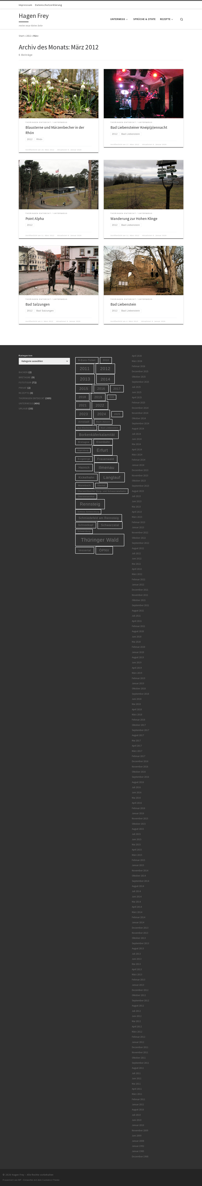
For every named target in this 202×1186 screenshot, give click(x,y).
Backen (23, 372)
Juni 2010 (136, 1120)
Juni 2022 (136, 558)
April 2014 (137, 906)
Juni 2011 (136, 1078)
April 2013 (137, 969)
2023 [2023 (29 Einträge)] (83, 414)
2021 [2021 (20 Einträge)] (83, 405)
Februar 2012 (138, 1036)
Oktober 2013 (139, 938)
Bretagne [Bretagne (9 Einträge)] (83, 442)
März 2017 (137, 751)
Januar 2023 (138, 527)
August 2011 (138, 1067)
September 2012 (140, 1000)
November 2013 (140, 932)
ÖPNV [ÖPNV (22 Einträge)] (104, 550)
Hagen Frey (18, 1174)
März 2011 (137, 1094)
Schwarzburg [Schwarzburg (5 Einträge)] (84, 531)
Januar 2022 (138, 584)
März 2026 (137, 361)
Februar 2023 (138, 522)
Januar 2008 (138, 1140)
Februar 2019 (138, 678)
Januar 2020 (138, 652)
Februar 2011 (138, 1099)
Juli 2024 (136, 433)
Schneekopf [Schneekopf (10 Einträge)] (85, 525)
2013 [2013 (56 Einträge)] (85, 379)
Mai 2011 (136, 1083)
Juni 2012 (136, 1016)
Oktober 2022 (139, 537)
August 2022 (138, 548)
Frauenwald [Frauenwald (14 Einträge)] (105, 459)
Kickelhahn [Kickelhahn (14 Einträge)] (86, 477)
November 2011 (140, 1052)
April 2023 (137, 511)
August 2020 (138, 631)
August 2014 (138, 886)
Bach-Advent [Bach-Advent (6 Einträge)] (103, 422)
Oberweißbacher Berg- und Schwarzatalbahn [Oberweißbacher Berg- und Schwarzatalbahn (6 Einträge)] (102, 491)
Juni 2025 (136, 392)
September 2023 (140, 485)
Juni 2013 (136, 958)
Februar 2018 (138, 719)
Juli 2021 (136, 615)
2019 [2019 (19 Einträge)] (98, 397)
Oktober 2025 (139, 376)
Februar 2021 (138, 626)
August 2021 (138, 610)
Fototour (25, 382)
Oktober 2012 (139, 995)
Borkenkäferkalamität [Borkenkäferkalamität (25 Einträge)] (97, 435)
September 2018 (140, 693)
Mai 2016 (136, 797)
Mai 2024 (136, 444)
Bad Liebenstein (123, 304)
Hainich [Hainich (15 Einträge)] (84, 467)
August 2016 (138, 782)
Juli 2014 (136, 891)
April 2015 (137, 849)
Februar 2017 (138, 756)
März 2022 (137, 574)
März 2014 (137, 912)
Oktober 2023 (139, 480)
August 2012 (138, 1005)
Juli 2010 (136, 1114)
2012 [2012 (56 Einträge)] (105, 368)
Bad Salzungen (37, 304)
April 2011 (137, 1088)
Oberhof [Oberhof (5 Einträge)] (101, 485)
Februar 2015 (138, 860)
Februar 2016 (138, 808)
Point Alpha (34, 218)
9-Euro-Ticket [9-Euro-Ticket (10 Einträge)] (87, 360)
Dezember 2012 (140, 990)
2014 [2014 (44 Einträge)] (105, 379)
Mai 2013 (136, 964)
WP (19, 1180)
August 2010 (138, 1109)
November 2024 (140, 413)
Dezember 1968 (140, 1156)
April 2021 (137, 621)
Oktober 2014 (139, 875)
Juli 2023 (136, 496)
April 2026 (137, 355)
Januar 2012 (138, 1042)
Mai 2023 (136, 506)
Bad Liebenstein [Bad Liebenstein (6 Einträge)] (109, 428)
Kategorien (26, 355)
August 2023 (138, 491)
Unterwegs (26, 403)
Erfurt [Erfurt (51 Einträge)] (102, 450)
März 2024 (137, 454)
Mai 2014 (136, 901)
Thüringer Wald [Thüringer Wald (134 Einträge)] (100, 540)
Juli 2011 (136, 1073)
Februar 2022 (138, 579)
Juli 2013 (136, 953)
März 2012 (137, 1031)
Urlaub (23, 408)
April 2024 (137, 449)
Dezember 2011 (140, 1047)
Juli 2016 (136, 787)
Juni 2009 (136, 1135)
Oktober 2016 (139, 771)
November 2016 (140, 766)
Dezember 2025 (140, 371)
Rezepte (24, 393)
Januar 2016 (138, 813)
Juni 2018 (136, 698)
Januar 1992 (138, 1146)
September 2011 (140, 1062)
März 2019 (137, 672)
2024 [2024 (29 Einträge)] (101, 414)
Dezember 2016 (140, 761)
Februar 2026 (138, 366)
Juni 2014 (136, 896)
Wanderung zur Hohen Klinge (133, 218)
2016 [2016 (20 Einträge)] (101, 388)
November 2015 (140, 818)
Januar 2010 (138, 1125)
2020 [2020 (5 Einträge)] (111, 397)
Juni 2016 (136, 792)
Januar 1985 (138, 1151)
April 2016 (137, 802)
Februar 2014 (138, 917)
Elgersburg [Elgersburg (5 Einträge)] (83, 450)
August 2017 (138, 735)
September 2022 (140, 542)
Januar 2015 (138, 865)
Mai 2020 (136, 641)
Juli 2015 (136, 834)
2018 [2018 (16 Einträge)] (82, 397)
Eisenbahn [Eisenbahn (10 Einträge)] (103, 442)
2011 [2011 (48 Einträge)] (85, 368)
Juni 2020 (136, 636)
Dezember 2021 (140, 589)
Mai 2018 (136, 704)
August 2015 (138, 828)
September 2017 (140, 730)
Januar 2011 (138, 1104)
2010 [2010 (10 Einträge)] (106, 360)
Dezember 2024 (140, 407)
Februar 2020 (138, 646)
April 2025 (137, 397)
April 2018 (137, 709)
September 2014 (140, 881)
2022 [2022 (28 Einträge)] (100, 405)
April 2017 (137, 745)
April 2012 (137, 1026)
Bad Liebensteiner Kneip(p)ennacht (138, 127)
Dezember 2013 (140, 927)
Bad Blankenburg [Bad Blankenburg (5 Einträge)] (86, 428)
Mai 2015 (136, 844)
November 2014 (140, 870)
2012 (28, 35)
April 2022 (137, 569)
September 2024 (140, 423)
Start (21, 35)
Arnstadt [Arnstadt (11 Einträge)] (83, 421)
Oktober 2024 (139, 418)
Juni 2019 (136, 662)
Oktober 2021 (139, 600)
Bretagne (25, 377)
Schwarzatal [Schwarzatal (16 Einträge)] (110, 525)
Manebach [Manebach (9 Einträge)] (84, 485)
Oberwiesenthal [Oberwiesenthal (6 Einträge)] (86, 496)
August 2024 (138, 428)
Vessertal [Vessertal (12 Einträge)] (84, 550)
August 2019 (138, 657)
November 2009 (140, 1130)
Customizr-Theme (50, 1180)
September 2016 (140, 776)
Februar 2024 (138, 459)
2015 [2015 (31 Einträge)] (83, 389)
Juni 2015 (136, 839)
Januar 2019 (138, 683)
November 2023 (140, 475)
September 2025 (140, 381)
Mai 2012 (136, 1021)
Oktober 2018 (139, 688)
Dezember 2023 (140, 470)
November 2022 (140, 532)
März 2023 (137, 516)
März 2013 (137, 974)
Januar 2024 (138, 465)
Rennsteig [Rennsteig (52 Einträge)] (90, 504)
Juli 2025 (136, 386)
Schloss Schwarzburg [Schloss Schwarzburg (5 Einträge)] (88, 512)
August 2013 (138, 948)
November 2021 (140, 595)
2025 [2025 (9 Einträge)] (117, 414)
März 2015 (137, 854)
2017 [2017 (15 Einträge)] (117, 388)
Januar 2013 (138, 984)
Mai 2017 (136, 740)
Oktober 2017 (139, 725)
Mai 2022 (136, 563)
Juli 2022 (136, 553)
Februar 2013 (138, 979)
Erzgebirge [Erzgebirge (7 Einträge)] (84, 459)
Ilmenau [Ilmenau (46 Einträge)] (106, 467)
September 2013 (140, 943)
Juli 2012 (136, 1010)
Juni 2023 (136, 501)
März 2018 (137, 714)
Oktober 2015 (139, 823)
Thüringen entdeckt (32, 398)
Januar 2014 (138, 922)
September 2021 (140, 605)
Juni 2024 (136, 439)
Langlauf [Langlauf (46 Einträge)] (111, 477)
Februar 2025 (138, 402)
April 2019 (137, 667)
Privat (23, 387)
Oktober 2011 (139, 1057)
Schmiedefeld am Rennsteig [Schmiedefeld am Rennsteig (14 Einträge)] (99, 518)
